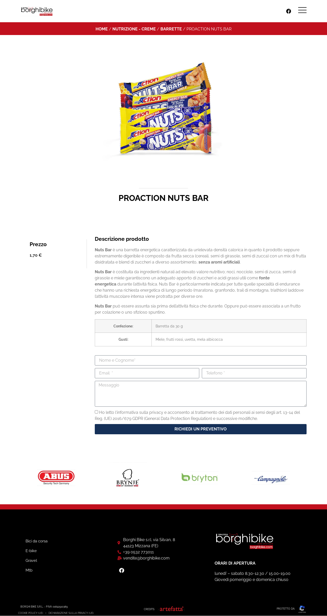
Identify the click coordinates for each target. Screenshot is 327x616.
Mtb (29, 570)
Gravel (31, 561)
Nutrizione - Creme (134, 29)
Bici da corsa (37, 541)
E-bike (31, 551)
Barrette (171, 29)
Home (102, 29)
